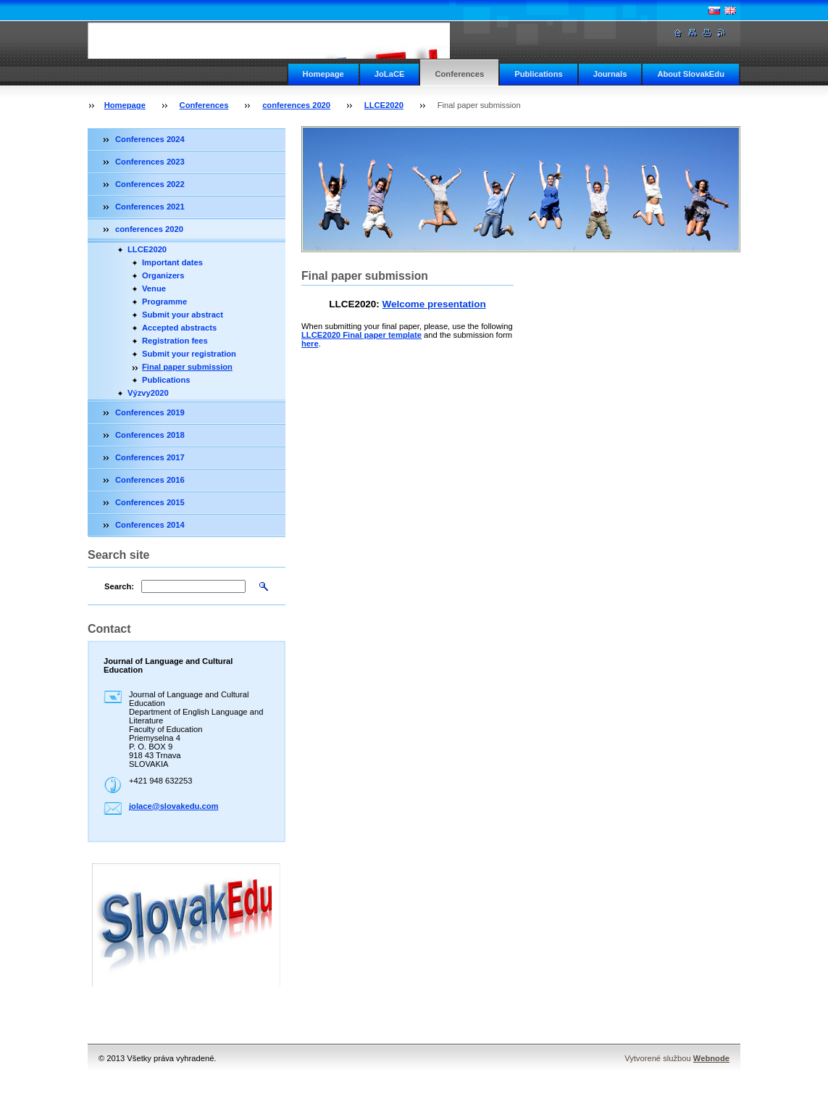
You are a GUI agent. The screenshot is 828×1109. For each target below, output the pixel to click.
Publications (538, 74)
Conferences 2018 (150, 435)
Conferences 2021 (150, 206)
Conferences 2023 (150, 161)
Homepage (323, 74)
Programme (164, 301)
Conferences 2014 (150, 524)
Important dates (172, 262)
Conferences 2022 (150, 184)
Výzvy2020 (148, 393)
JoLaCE (390, 74)
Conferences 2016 (150, 479)
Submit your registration (189, 353)
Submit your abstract (182, 314)
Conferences (459, 74)
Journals (610, 74)
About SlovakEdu (690, 74)
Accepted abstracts (179, 327)
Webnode (711, 1058)
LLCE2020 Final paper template (361, 335)
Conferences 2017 (150, 457)
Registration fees (175, 340)
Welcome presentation (434, 304)
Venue (154, 288)
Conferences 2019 (150, 412)
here (310, 343)
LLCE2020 (383, 105)
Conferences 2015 (150, 502)
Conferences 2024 (150, 139)
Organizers (163, 275)
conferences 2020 (296, 105)
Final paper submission (187, 366)
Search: (119, 586)
